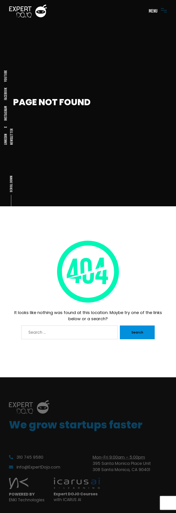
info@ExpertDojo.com (34, 467)
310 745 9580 (26, 457)
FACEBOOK (6, 94)
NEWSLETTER (11, 137)
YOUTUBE (6, 76)
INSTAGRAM (6, 113)
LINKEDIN (6, 139)
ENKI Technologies (26, 500)
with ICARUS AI (67, 499)
